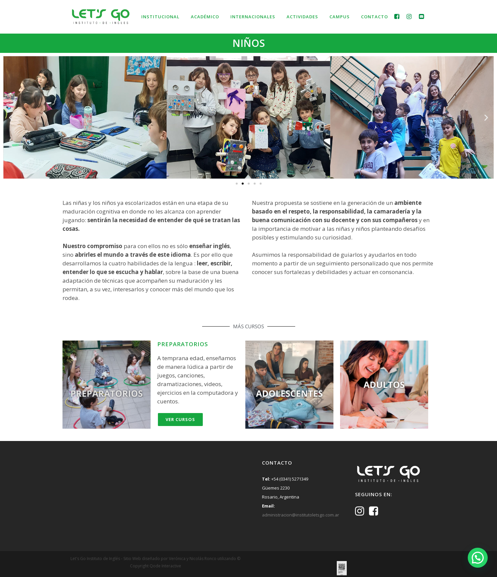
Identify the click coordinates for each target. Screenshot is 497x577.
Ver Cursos (180, 419)
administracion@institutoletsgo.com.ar (300, 515)
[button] (11, 117)
